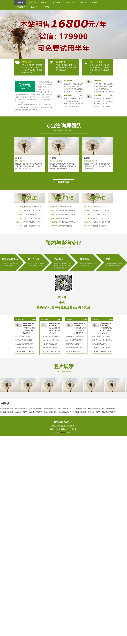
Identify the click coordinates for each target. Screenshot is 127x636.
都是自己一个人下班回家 (102, 106)
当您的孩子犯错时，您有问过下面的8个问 (30, 344)
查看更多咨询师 (63, 182)
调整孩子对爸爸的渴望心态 (73, 106)
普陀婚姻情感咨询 (64, 409)
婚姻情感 (83, 2)
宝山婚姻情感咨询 (21, 412)
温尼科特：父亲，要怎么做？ (103, 101)
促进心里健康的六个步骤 (32, 226)
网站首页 (20, 2)
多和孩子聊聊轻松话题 (71, 86)
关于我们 (32, 2)
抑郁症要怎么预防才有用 (76, 336)
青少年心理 (70, 2)
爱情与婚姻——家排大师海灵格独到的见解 (108, 84)
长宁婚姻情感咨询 (35, 409)
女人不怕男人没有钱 (100, 104)
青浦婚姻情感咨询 (79, 412)
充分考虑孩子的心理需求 (66, 222)
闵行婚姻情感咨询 (6, 412)
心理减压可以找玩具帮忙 (76, 340)
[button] (3, 34)
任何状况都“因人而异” (71, 101)
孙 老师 (87, 158)
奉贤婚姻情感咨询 (94, 412)
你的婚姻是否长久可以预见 (51, 351)
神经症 (94, 2)
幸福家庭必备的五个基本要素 (103, 91)
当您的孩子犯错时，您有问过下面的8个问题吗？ (80, 89)
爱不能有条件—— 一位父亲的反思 (28, 351)
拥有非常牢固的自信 (65, 226)
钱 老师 (52, 158)
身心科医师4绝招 (74, 351)
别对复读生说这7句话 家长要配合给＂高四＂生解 (80, 91)
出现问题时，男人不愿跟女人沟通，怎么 (107, 336)
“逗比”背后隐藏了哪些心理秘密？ (79, 348)
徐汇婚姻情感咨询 (21, 409)
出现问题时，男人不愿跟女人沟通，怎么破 (107, 207)
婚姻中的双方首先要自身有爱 (73, 104)
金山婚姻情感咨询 (50, 412)
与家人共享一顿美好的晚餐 (101, 222)
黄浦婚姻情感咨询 (6, 409)
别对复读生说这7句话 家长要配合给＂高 (30, 348)
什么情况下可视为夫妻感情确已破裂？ (36, 210)
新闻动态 (44, 2)
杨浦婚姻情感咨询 (94, 409)
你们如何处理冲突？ (99, 226)
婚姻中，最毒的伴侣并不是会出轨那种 (76, 98)
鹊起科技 (62, 432)
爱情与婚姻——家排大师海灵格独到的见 (56, 336)
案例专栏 (34, 7)
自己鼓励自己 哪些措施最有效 (34, 207)
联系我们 (46, 7)
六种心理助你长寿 (30, 214)
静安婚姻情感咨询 (50, 409)
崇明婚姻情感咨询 (108, 412)
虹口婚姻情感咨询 (79, 409)
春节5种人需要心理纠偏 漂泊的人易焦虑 (37, 218)
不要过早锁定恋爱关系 (101, 89)
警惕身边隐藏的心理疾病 (32, 222)
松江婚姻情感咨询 (64, 412)
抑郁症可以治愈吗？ (75, 344)
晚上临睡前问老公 (64, 218)
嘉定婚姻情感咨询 (35, 412)
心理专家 (56, 2)
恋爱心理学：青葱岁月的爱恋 (73, 84)
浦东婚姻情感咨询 (108, 409)
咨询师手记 (21, 7)
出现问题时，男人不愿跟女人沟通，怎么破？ (109, 98)
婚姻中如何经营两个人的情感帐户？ (106, 86)
